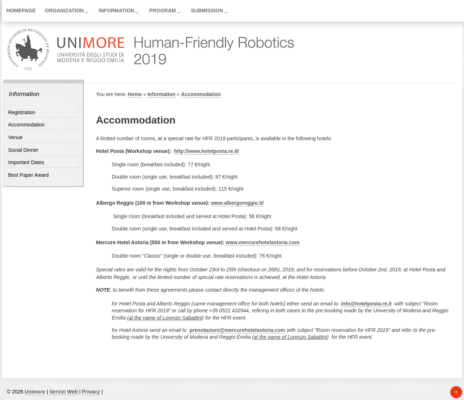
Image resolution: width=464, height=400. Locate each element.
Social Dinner (23, 150)
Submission (207, 10)
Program (162, 10)
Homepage (21, 10)
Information (116, 10)
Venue (15, 137)
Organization (64, 10)
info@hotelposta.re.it (366, 304)
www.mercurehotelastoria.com (262, 242)
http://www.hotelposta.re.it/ (206, 151)
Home (135, 94)
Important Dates (26, 162)
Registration (21, 112)
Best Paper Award (28, 175)
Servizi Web (63, 392)
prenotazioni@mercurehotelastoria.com (237, 330)
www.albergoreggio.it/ (237, 203)
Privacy (91, 392)
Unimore (35, 392)
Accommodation (26, 125)
